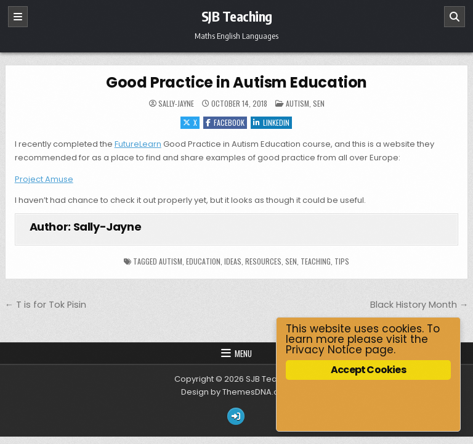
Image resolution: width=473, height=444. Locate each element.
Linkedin (271, 122)
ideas (232, 261)
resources (263, 261)
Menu (243, 353)
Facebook (225, 122)
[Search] (454, 16)
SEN (319, 103)
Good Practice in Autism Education (236, 82)
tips (341, 261)
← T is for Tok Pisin (45, 304)
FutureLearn (138, 144)
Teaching (316, 261)
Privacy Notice (324, 349)
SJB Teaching (236, 16)
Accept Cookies (368, 370)
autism (170, 261)
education (203, 261)
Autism (297, 103)
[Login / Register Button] (236, 416)
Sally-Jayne (176, 103)
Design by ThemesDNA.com (236, 392)
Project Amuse (44, 179)
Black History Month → (419, 304)
